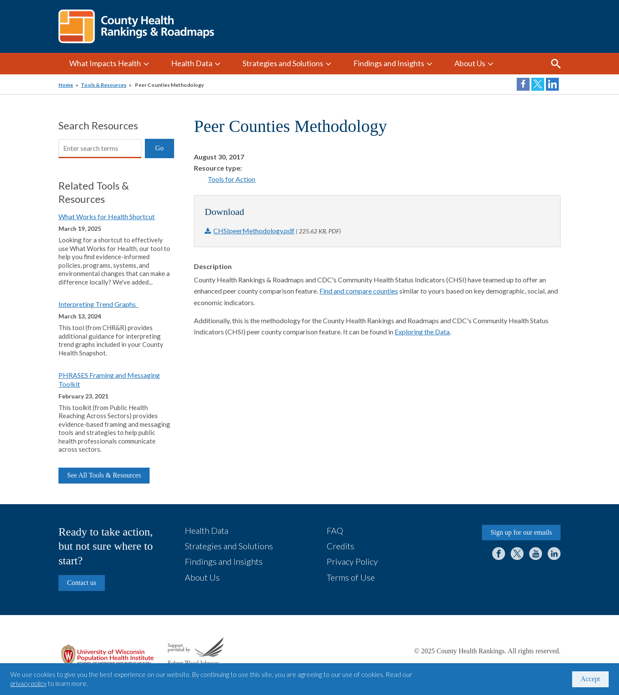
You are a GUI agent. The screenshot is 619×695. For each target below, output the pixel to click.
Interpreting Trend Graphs (98, 304)
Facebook (498, 553)
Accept (590, 679)
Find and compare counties (358, 291)
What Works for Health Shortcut (106, 216)
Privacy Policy (352, 561)
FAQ (335, 530)
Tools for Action (231, 179)
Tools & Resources (103, 85)
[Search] (99, 148)
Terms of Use (351, 577)
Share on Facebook (523, 84)
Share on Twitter (537, 84)
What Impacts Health (105, 63)
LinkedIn (554, 553)
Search (556, 63)
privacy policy (28, 683)
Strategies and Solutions (282, 63)
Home (65, 85)
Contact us (81, 582)
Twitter (517, 553)
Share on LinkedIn (552, 84)
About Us (469, 63)
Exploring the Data (422, 332)
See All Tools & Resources (104, 475)
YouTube (535, 553)
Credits (340, 546)
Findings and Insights (388, 63)
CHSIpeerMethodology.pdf (253, 231)
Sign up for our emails (521, 532)
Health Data (191, 63)
